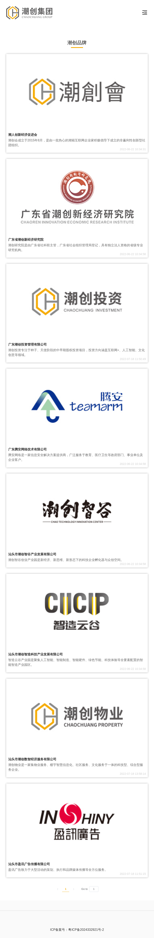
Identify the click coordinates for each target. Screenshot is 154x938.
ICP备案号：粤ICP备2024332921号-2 (77, 929)
